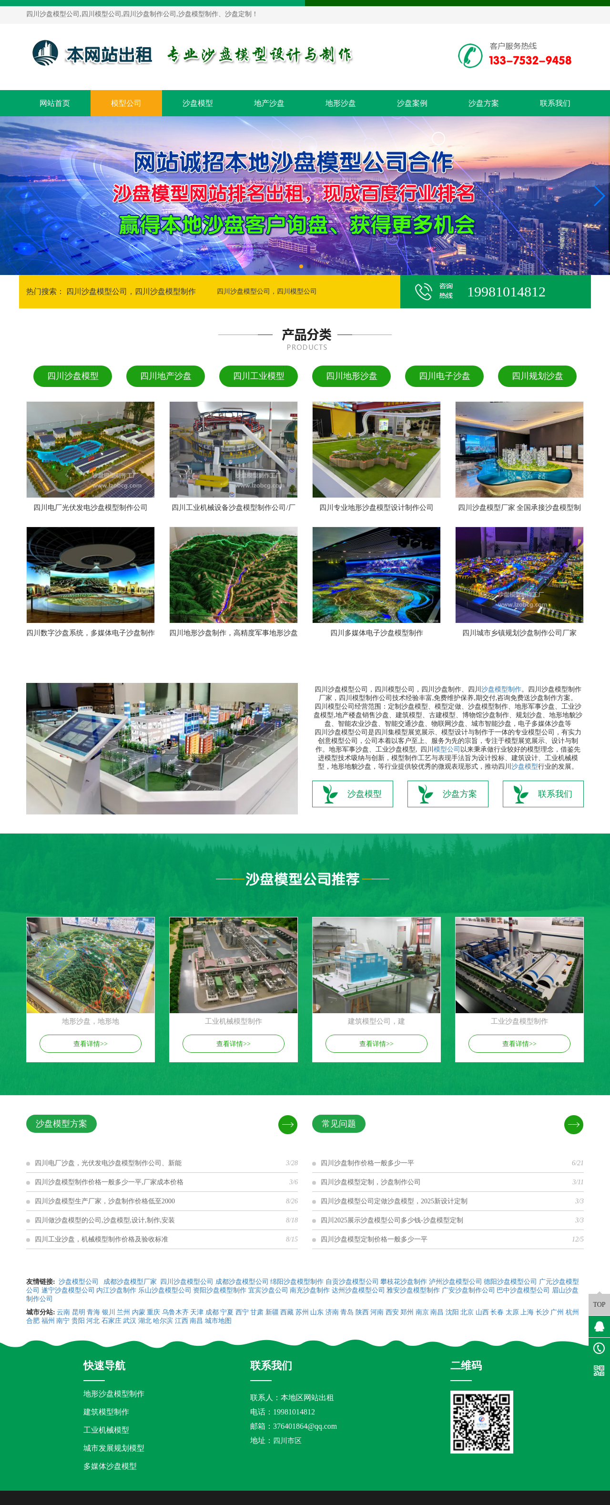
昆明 (78, 1312)
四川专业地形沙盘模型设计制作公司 (376, 507)
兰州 (123, 1312)
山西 (482, 1312)
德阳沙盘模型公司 (510, 1281)
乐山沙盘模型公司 (165, 1290)
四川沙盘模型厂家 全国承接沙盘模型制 (519, 507)
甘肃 (257, 1312)
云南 (63, 1312)
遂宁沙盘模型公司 (68, 1290)
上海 (527, 1312)
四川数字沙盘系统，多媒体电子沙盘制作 (90, 633)
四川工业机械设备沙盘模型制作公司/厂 (233, 507)
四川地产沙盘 (166, 376)
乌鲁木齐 (175, 1312)
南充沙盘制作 (310, 1290)
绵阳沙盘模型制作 (297, 1281)
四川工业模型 (259, 376)
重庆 (153, 1312)
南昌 (437, 1312)
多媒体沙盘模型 (110, 1466)
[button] (301, 266)
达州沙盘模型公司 (358, 1290)
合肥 (33, 1320)
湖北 (145, 1320)
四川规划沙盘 (537, 376)
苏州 (302, 1312)
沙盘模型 (198, 103)
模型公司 (126, 103)
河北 (93, 1320)
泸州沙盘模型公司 (455, 1281)
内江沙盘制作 (116, 1290)
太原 (512, 1312)
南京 (422, 1312)
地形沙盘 (340, 103)
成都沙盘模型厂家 (130, 1281)
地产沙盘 (269, 103)
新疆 (272, 1312)
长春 (497, 1312)
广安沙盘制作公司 (468, 1290)
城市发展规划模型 (113, 1448)
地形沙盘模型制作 (113, 1394)
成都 (212, 1312)
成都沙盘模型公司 (242, 1281)
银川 (108, 1312)
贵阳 (78, 1320)
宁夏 (227, 1312)
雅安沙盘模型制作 (413, 1290)
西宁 (242, 1312)
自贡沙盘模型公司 (352, 1281)
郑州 (407, 1312)
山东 (317, 1312)
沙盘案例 (412, 103)
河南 (377, 1312)
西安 (392, 1312)
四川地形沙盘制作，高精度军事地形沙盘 (233, 633)
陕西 (362, 1312)
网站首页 (55, 103)
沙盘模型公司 (79, 1281)
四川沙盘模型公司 (187, 1281)
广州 (557, 1312)
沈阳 (452, 1312)
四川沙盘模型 (73, 376)
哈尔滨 (163, 1320)
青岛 (347, 1312)
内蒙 (138, 1312)
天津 (196, 1312)
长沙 (542, 1312)
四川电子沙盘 (444, 376)
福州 (48, 1320)
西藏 (287, 1312)
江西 (181, 1320)
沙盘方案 (483, 103)
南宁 (63, 1320)
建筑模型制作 (106, 1412)
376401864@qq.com (305, 1426)
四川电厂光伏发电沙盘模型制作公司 (90, 507)
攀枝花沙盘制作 (403, 1281)
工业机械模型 (106, 1430)
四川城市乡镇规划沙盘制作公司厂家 (519, 633)
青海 (93, 1312)
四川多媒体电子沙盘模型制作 (376, 633)
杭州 (572, 1312)
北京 (467, 1312)
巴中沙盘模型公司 (523, 1290)
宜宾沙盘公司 (268, 1290)
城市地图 (218, 1320)
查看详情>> (90, 1043)
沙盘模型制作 (501, 689)
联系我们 (555, 103)
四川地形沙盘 (351, 376)
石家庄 (112, 1320)
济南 (332, 1312)
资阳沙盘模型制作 (219, 1290)
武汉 (129, 1320)
